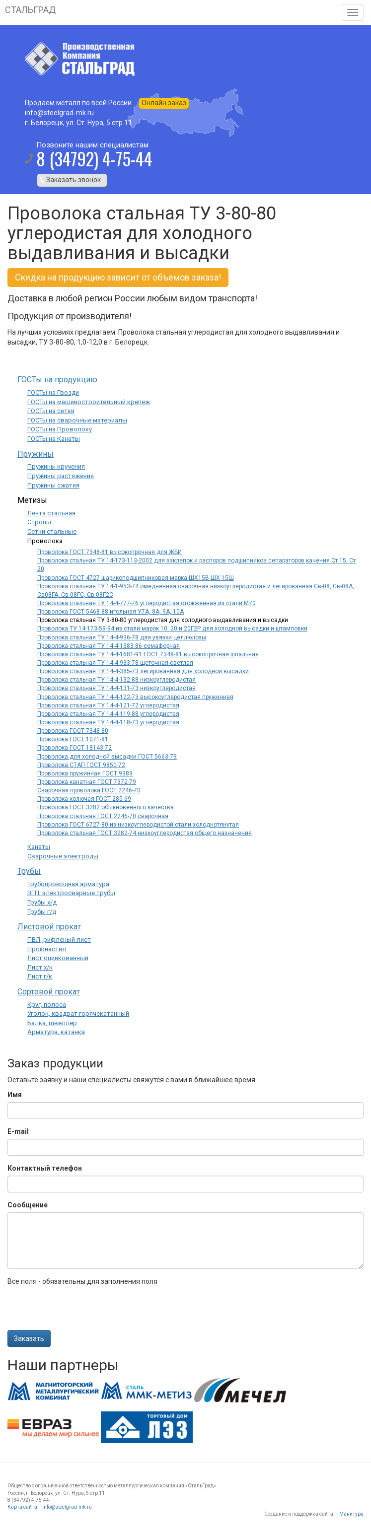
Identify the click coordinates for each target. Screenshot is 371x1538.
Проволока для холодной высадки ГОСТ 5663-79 (107, 756)
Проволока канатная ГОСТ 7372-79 (86, 781)
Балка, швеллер (52, 1023)
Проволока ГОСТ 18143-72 (74, 747)
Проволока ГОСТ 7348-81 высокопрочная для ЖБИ (109, 552)
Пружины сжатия (53, 485)
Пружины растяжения (60, 476)
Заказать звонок (73, 180)
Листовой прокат (49, 926)
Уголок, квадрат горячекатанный (78, 1013)
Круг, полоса (46, 1004)
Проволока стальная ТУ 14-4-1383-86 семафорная (108, 645)
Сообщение (27, 1205)
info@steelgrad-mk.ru (67, 1507)
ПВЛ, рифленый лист (59, 939)
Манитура (351, 1514)
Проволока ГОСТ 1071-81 (72, 739)
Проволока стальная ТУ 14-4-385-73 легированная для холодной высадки (143, 671)
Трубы (29, 871)
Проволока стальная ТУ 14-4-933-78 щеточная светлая (115, 662)
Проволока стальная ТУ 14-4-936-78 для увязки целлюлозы (121, 637)
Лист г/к (39, 976)
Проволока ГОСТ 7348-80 (72, 730)
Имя (14, 1095)
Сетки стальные (51, 531)
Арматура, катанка (56, 1032)
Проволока (45, 541)
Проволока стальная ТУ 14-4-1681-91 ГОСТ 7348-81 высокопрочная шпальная (148, 654)
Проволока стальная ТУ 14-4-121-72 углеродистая (108, 705)
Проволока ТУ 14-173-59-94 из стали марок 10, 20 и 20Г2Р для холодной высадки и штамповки (172, 628)
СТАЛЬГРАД (30, 9)
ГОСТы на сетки (50, 411)
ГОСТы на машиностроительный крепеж (88, 402)
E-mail (18, 1131)
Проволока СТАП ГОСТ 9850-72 (81, 765)
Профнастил (46, 949)
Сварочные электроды (62, 856)
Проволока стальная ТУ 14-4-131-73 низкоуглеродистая (116, 688)
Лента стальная (51, 513)
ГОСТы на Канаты (53, 438)
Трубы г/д (41, 911)
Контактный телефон (44, 1168)
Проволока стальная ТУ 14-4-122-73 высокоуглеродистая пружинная (135, 697)
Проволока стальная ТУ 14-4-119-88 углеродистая (108, 713)
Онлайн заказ (164, 103)
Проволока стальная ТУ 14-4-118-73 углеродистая (108, 722)
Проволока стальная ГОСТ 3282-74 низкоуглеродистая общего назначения (144, 833)
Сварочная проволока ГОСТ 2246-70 (89, 790)
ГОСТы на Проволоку (59, 429)
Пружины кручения (56, 466)
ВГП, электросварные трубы (71, 893)
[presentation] (82, 1310)
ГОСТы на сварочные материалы (77, 420)
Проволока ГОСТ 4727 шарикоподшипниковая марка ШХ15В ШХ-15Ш (135, 577)
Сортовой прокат (48, 991)
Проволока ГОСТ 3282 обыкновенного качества (105, 807)
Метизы (32, 500)
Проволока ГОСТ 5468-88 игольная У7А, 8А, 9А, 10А (110, 611)
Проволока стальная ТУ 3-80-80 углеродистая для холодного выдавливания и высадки (162, 620)
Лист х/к (40, 967)
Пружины (35, 454)
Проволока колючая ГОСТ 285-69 (84, 798)
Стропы (39, 522)
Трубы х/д (42, 902)
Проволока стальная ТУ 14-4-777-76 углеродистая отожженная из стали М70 (146, 603)
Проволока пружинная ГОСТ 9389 (85, 773)
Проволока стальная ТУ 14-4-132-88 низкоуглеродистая (116, 679)
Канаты (38, 846)
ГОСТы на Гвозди (53, 392)
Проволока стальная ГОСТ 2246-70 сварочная (102, 816)
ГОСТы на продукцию (57, 379)
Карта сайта (22, 1507)
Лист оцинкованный (57, 958)
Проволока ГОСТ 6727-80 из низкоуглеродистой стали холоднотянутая (138, 824)
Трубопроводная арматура (68, 884)
